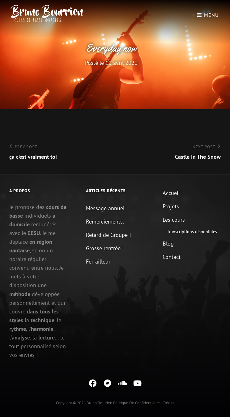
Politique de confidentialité (136, 403)
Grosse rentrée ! (105, 248)
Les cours (174, 219)
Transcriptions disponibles (192, 231)
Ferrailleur (98, 261)
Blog (168, 243)
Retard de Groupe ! (108, 234)
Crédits (168, 403)
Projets (171, 206)
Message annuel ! (107, 208)
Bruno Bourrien (99, 403)
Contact (172, 256)
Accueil (171, 193)
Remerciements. (105, 221)
